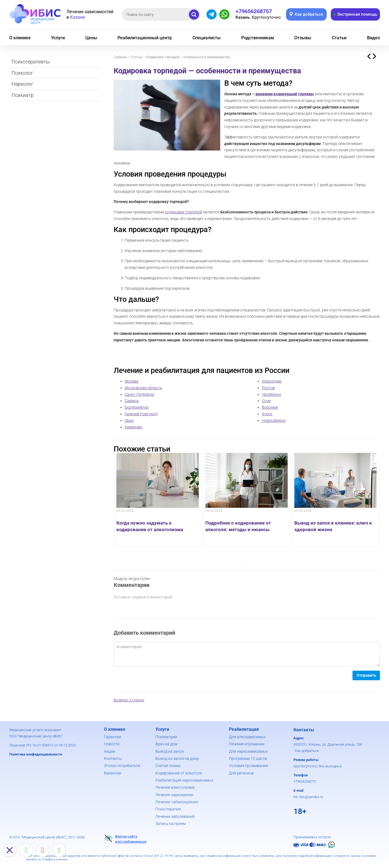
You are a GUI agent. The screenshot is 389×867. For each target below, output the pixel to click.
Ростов (268, 388)
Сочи (266, 400)
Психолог (22, 73)
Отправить (366, 675)
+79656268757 (305, 781)
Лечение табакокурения (176, 802)
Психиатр (22, 95)
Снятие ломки (167, 765)
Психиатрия (166, 737)
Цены (91, 37)
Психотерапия (168, 809)
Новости (111, 744)
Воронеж (270, 407)
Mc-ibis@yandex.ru (308, 797)
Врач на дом (166, 744)
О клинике (20, 37)
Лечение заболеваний (175, 816)
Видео (373, 37)
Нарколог (22, 84)
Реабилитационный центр (144, 37)
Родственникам (257, 37)
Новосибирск (274, 420)
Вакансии (112, 773)
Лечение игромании (246, 744)
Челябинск (271, 394)
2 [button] (251, 563)
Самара (132, 400)
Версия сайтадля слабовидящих (125, 838)
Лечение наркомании (174, 795)
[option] (158, 500)
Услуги (58, 37)
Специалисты (206, 37)
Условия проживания (248, 765)
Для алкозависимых (247, 737)
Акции (109, 751)
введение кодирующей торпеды (285, 94)
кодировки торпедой (183, 212)
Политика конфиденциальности (35, 754)
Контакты (113, 758)
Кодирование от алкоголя (178, 773)
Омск (129, 420)
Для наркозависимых (248, 751)
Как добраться (307, 751)
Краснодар (272, 381)
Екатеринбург (137, 407)
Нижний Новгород (141, 414)
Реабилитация (244, 729)
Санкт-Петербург (140, 394)
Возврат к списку (129, 700)
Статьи (339, 37)
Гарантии (112, 737)
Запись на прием (170, 823)
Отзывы (302, 37)
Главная (120, 57)
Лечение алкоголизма (175, 787)
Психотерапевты (31, 62)
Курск (267, 414)
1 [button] (242, 563)
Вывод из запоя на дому (177, 758)
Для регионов (241, 773)
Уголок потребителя (122, 765)
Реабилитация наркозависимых (184, 780)
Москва (131, 381)
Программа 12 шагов (248, 758)
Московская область (143, 388)
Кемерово (133, 427)
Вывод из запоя (169, 751)
